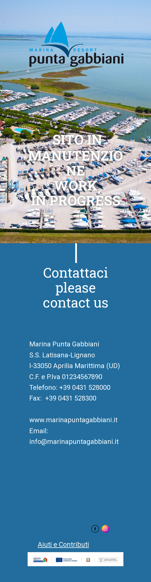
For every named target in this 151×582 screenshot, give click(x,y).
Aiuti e (63, 544)
